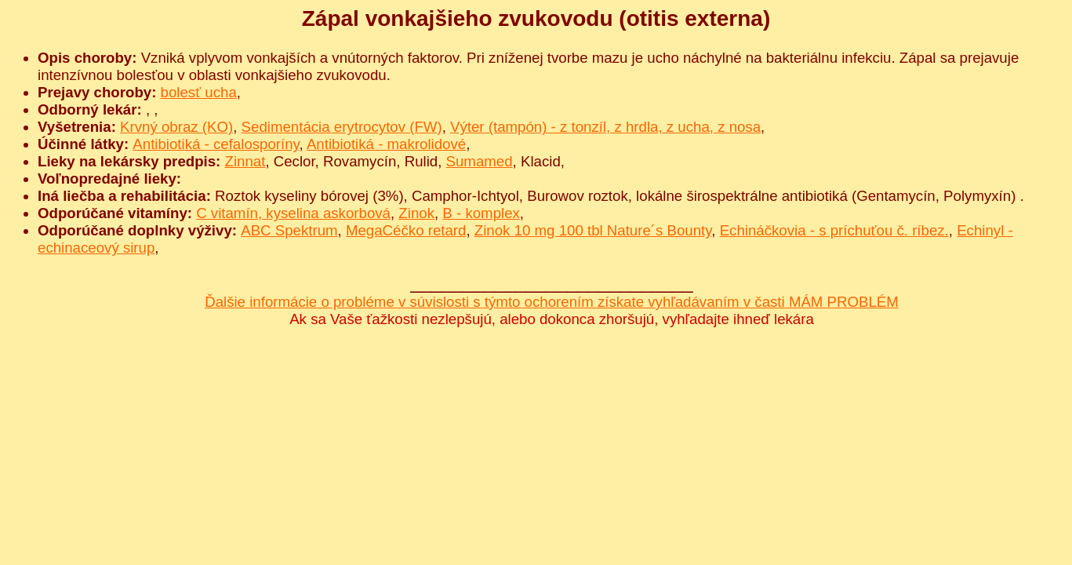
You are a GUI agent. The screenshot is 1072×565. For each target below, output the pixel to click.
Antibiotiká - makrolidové (386, 144)
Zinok (416, 213)
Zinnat (245, 161)
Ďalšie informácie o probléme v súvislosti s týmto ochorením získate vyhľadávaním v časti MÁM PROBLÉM (552, 301)
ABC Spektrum (289, 230)
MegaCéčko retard (406, 230)
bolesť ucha (199, 92)
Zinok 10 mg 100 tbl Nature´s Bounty (592, 230)
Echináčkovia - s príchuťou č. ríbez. (834, 230)
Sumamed (479, 161)
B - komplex (481, 213)
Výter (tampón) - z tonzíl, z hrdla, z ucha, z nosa (605, 126)
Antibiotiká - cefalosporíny (216, 144)
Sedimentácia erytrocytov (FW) (342, 126)
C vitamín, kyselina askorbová (293, 213)
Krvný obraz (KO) (176, 126)
